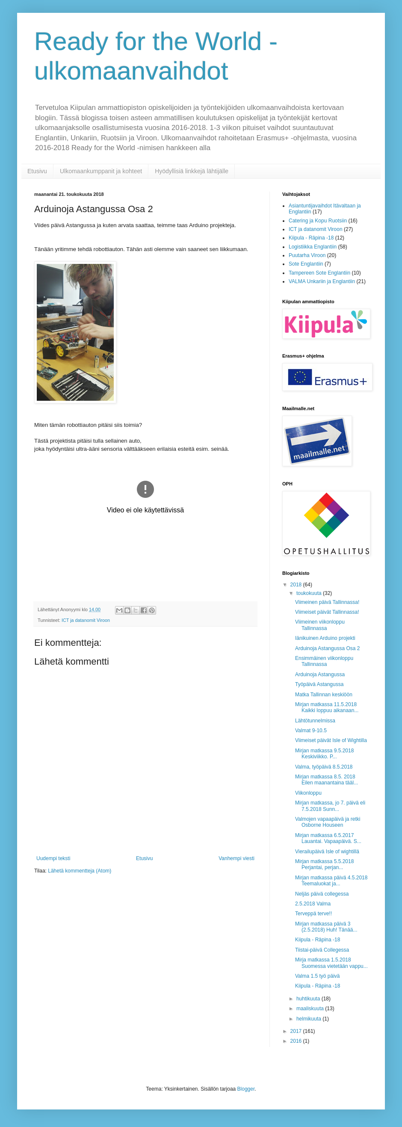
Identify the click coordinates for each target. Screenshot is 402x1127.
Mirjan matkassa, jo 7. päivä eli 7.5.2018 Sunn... (330, 806)
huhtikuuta (309, 999)
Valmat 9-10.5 (311, 731)
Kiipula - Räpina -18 (311, 238)
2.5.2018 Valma (313, 904)
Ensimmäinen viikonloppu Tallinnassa (324, 661)
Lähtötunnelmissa (315, 721)
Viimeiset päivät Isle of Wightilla (331, 740)
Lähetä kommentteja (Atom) (79, 871)
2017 (296, 1031)
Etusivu (37, 171)
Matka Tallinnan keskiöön (323, 695)
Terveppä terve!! (313, 914)
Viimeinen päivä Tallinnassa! (327, 602)
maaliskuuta (310, 1009)
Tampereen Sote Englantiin (319, 273)
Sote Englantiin (306, 264)
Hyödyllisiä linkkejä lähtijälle (191, 171)
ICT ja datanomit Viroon (86, 620)
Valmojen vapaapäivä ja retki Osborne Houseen (328, 822)
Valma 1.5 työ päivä (317, 976)
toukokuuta (309, 593)
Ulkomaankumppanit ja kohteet (101, 171)
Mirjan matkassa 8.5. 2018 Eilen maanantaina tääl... (326, 780)
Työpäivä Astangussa (319, 684)
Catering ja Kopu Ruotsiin (318, 221)
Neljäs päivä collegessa (322, 894)
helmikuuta (309, 1019)
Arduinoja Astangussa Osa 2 (327, 648)
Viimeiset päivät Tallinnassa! (327, 612)
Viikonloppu (308, 793)
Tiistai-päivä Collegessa (322, 950)
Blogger (246, 1089)
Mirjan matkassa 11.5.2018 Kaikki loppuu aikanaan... (326, 707)
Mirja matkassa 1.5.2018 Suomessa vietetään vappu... (331, 963)
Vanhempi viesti (236, 858)
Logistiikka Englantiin (313, 247)
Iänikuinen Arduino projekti (325, 638)
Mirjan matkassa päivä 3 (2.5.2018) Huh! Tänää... (326, 927)
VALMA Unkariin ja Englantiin (322, 281)
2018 (296, 585)
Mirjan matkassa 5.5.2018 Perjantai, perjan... (324, 864)
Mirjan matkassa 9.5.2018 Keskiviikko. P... (325, 754)
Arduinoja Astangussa (320, 674)
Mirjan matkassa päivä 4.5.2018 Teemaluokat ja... (331, 881)
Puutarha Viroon (307, 255)
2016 (296, 1041)
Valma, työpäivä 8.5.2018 (324, 767)
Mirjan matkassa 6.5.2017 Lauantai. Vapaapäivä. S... (328, 838)
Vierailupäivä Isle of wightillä (327, 852)
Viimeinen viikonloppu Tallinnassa (320, 625)
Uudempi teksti (53, 858)
